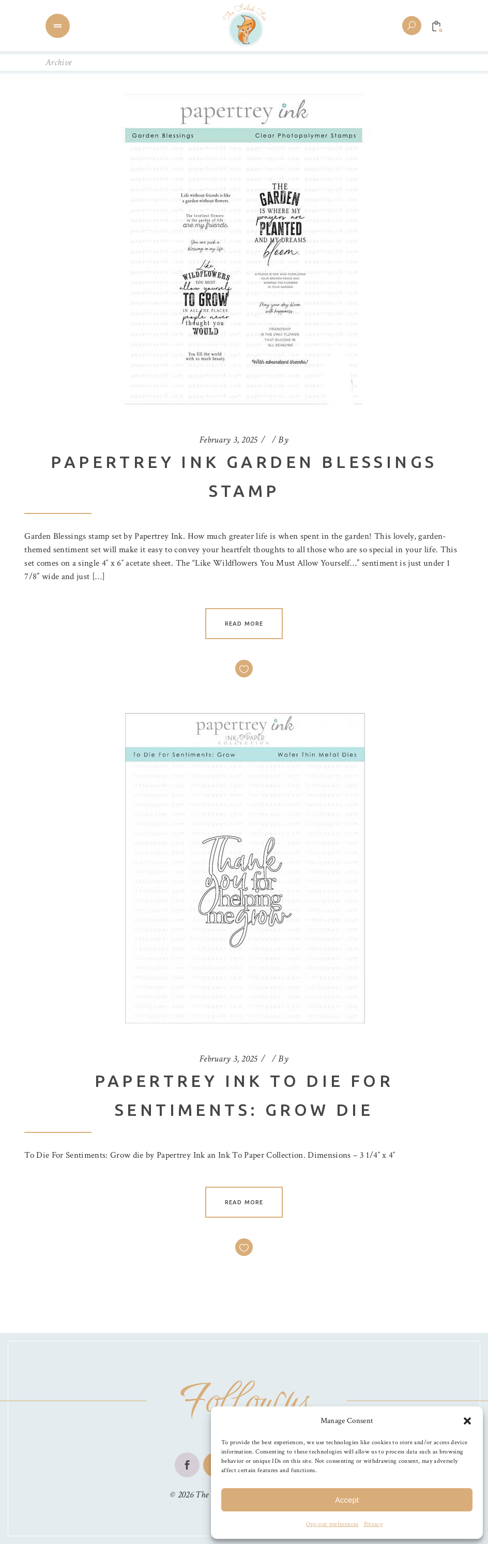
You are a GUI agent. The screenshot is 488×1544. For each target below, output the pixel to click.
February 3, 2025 (228, 440)
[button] (467, 1421)
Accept (347, 1499)
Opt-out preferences (332, 1524)
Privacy (373, 1524)
